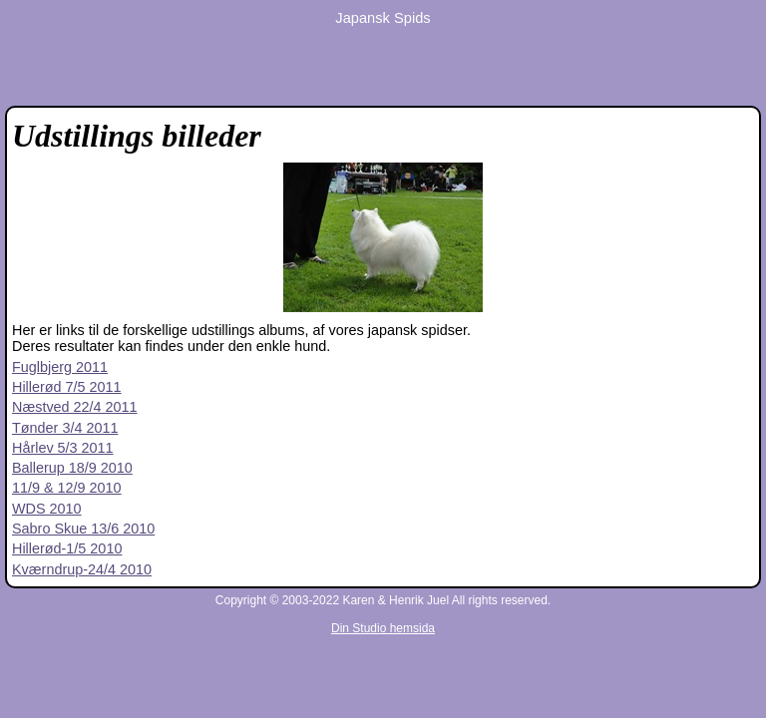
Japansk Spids (382, 18)
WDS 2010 (47, 509)
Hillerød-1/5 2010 (67, 548)
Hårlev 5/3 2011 (63, 448)
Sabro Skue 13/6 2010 (83, 529)
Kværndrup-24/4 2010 (82, 569)
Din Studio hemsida (383, 628)
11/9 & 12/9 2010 (67, 488)
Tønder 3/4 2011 (65, 428)
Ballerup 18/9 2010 (72, 468)
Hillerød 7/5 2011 (67, 387)
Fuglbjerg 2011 (60, 367)
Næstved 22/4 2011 (75, 407)
